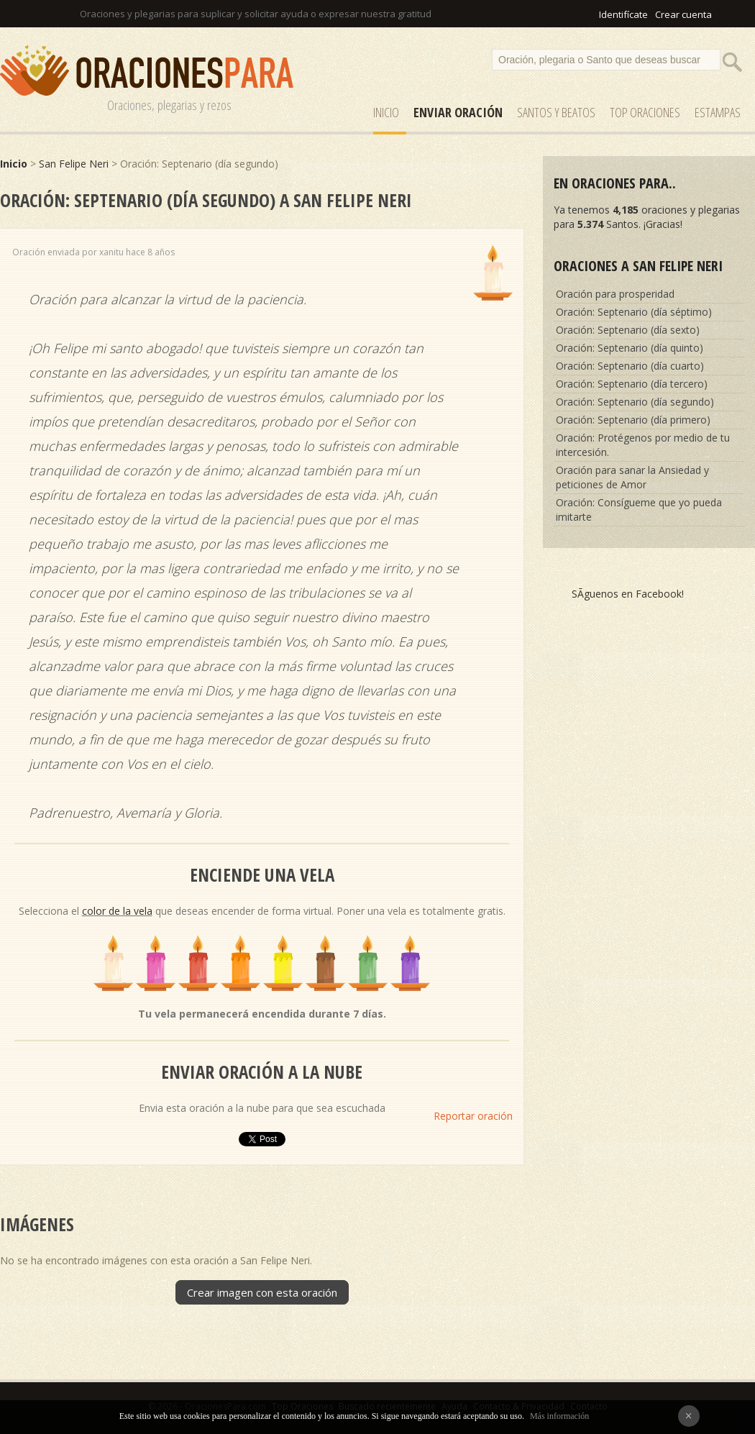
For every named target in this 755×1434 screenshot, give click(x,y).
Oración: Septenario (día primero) (633, 419)
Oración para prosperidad (615, 294)
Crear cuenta (683, 14)
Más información (559, 1416)
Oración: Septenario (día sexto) (628, 330)
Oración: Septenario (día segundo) (635, 401)
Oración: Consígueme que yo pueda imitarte (639, 509)
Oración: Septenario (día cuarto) (630, 366)
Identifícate (623, 14)
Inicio (386, 112)
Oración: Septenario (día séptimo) (634, 312)
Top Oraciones (645, 112)
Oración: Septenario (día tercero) (632, 384)
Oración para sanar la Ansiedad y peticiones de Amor (632, 477)
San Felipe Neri (74, 163)
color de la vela (117, 911)
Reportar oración (473, 1116)
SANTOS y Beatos (556, 112)
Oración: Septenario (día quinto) (629, 348)
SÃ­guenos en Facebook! (628, 593)
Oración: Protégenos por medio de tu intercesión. (643, 445)
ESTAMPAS (718, 112)
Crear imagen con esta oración (262, 1292)
